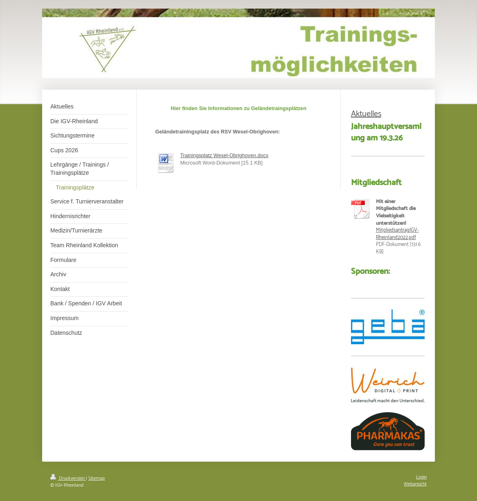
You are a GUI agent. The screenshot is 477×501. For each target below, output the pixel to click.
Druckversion (68, 478)
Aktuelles (366, 114)
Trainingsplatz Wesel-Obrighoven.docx (224, 155)
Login (421, 477)
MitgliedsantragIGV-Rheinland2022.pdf (397, 234)
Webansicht (415, 484)
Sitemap (96, 478)
